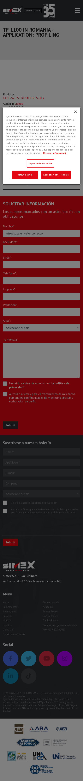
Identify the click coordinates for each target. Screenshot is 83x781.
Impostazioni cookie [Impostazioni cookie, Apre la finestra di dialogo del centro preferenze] (40, 163)
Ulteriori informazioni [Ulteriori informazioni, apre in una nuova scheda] (54, 152)
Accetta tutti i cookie (56, 174)
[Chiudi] (75, 111)
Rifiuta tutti (25, 174)
